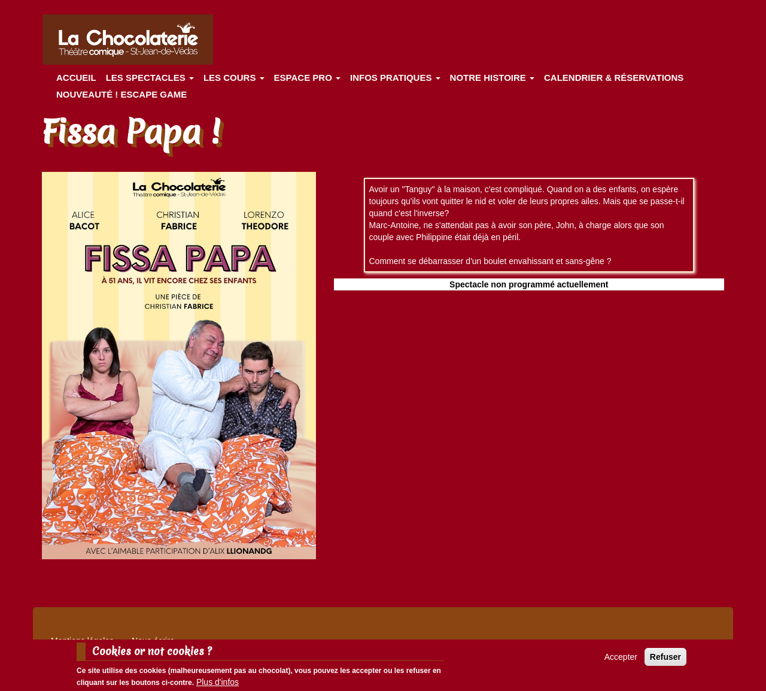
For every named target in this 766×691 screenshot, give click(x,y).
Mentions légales (82, 640)
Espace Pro (307, 77)
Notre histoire (492, 77)
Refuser (665, 660)
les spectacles (150, 77)
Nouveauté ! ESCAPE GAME (121, 94)
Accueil (76, 77)
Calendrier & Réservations (613, 77)
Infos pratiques (395, 77)
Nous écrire (153, 640)
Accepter (620, 660)
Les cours (234, 77)
